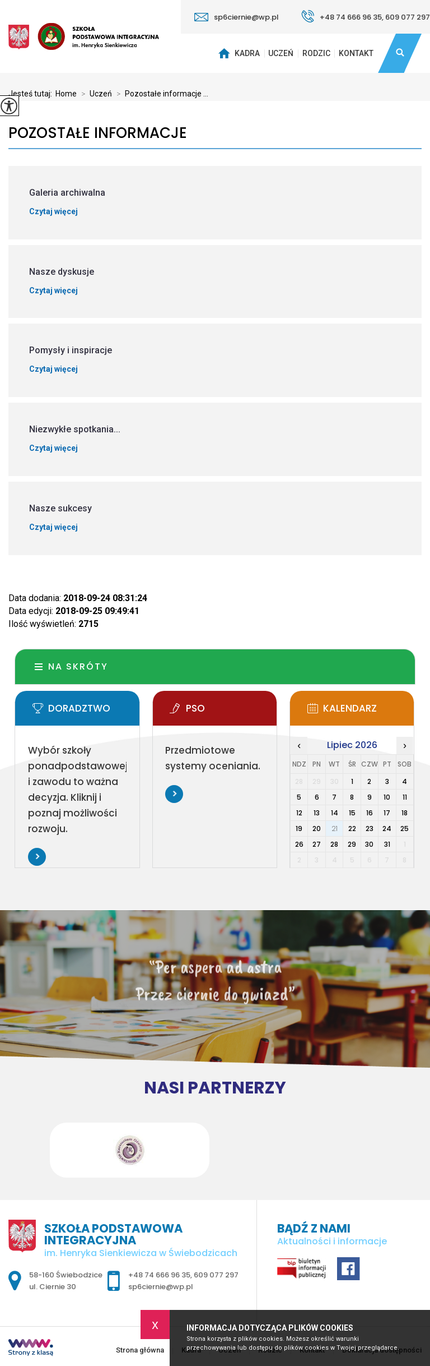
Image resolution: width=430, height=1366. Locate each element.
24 (386, 828)
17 (387, 813)
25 (404, 828)
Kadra (247, 53)
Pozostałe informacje (97, 133)
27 (316, 844)
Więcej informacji (37, 857)
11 (405, 797)
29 (352, 844)
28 (334, 844)
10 (387, 797)
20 (316, 828)
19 (299, 828)
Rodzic (316, 53)
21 (334, 828)
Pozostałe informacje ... (160, 94)
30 (369, 844)
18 (404, 813)
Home (66, 94)
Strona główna (222, 53)
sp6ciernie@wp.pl (236, 17)
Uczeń (280, 53)
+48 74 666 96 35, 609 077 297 (365, 16)
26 (299, 844)
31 (387, 844)
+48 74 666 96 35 (159, 1275)
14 (334, 813)
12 (299, 813)
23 (369, 828)
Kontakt (356, 53)
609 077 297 (216, 1275)
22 (352, 828)
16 (369, 813)
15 (352, 813)
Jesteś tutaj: (31, 94)
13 (317, 813)
